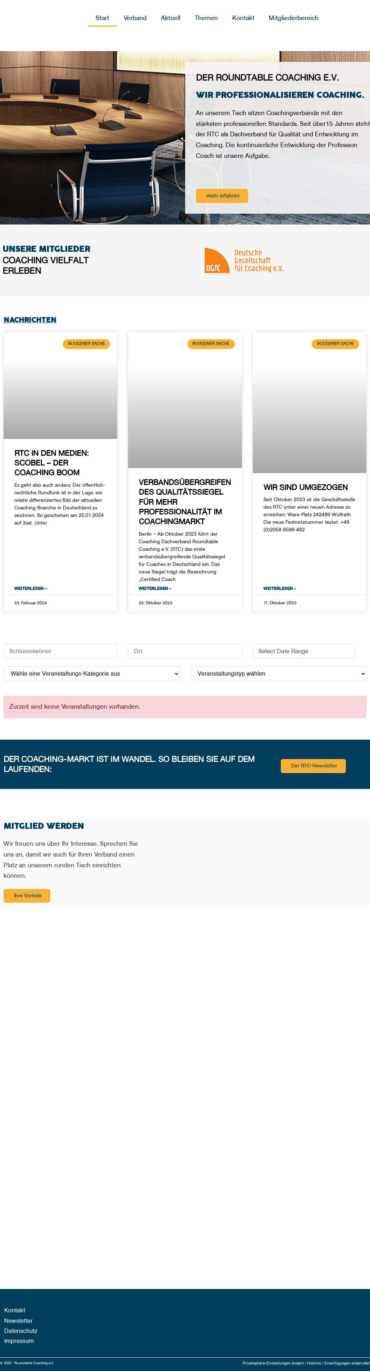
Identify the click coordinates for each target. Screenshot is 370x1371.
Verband (135, 18)
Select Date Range (305, 652)
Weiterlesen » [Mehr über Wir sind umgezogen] (280, 589)
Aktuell (171, 18)
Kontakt (243, 18)
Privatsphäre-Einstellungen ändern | (266, 1363)
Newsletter (15, 1320)
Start (102, 18)
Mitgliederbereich (294, 18)
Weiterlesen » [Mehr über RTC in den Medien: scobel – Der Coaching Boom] (30, 589)
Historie (309, 1363)
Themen (206, 18)
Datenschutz (17, 1331)
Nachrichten (34, 320)
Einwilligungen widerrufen (345, 1363)
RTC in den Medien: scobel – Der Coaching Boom (51, 463)
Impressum (15, 1341)
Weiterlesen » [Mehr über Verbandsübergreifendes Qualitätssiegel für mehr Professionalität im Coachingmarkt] (155, 589)
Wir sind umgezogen (306, 487)
